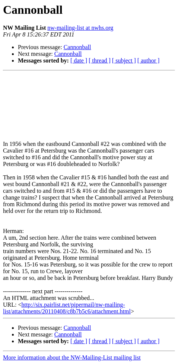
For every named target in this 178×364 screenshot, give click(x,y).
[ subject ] (124, 60)
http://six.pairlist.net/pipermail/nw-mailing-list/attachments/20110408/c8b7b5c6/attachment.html (67, 307)
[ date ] (78, 60)
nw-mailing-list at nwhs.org (80, 28)
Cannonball (77, 47)
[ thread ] (100, 60)
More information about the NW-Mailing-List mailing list (72, 357)
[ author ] (148, 60)
